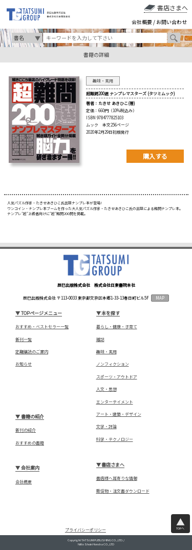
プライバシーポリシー (85, 529)
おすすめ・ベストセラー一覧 (42, 326)
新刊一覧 (23, 339)
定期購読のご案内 (31, 351)
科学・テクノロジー (114, 439)
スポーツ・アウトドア (116, 376)
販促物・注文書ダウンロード (123, 491)
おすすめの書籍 (29, 443)
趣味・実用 (106, 351)
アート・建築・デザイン (118, 414)
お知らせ (23, 364)
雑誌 (100, 339)
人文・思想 (106, 389)
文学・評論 (106, 426)
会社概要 (142, 22)
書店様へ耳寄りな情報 (116, 478)
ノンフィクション (112, 364)
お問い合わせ (171, 22)
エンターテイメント (114, 402)
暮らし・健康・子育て (116, 326)
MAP (160, 298)
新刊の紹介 (25, 430)
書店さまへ (172, 7)
